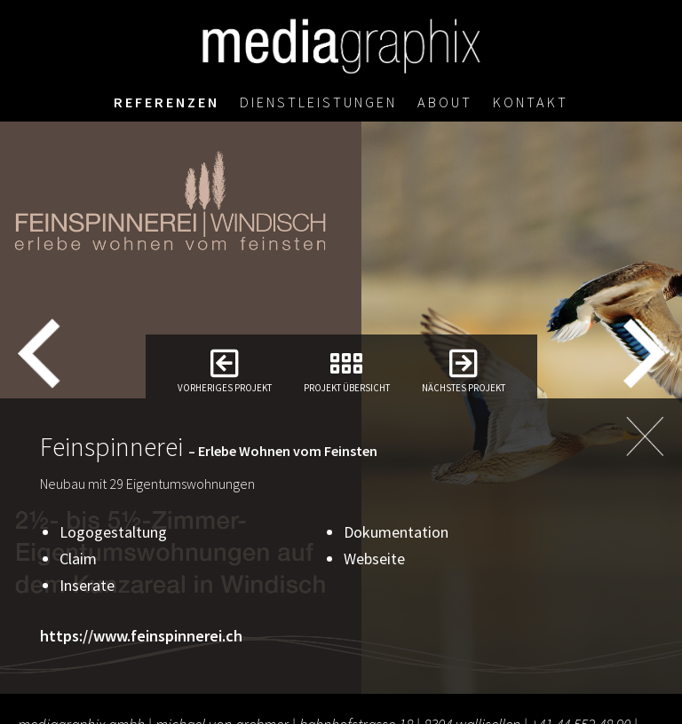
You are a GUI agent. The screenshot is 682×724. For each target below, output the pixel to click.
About (444, 102)
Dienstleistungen (318, 102)
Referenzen (166, 102)
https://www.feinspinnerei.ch (141, 636)
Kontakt (530, 102)
